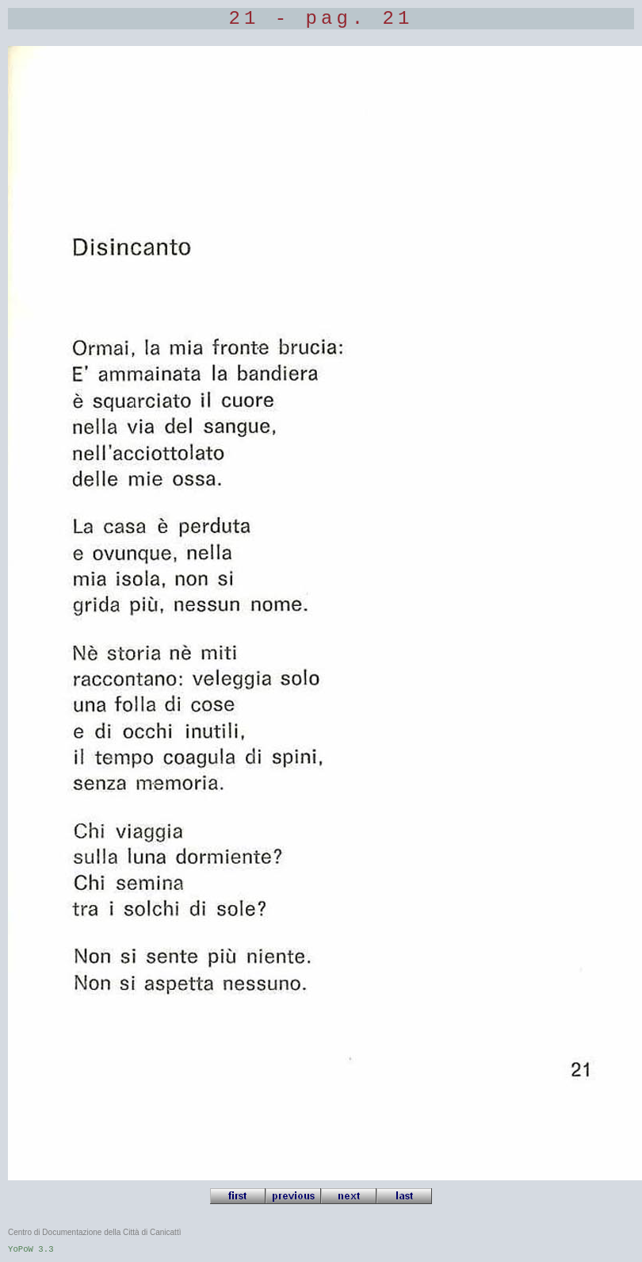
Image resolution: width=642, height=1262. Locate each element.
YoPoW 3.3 (31, 1249)
